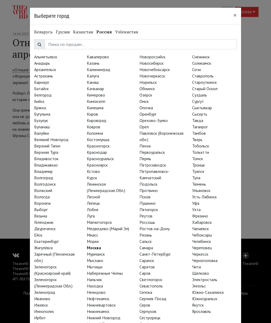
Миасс (92, 235)
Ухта (196, 209)
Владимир (43, 171)
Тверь (197, 139)
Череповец (202, 247)
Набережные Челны (105, 273)
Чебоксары (202, 235)
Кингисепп (96, 101)
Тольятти (200, 152)
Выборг (41, 209)
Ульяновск (201, 190)
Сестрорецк (149, 317)
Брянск (40, 107)
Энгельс (199, 286)
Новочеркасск (152, 75)
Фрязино (200, 216)
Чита (196, 266)
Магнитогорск (99, 222)
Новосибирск (151, 63)
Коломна (95, 133)
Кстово (93, 171)
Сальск (145, 241)
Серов (144, 305)
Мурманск (96, 254)
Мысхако (95, 260)
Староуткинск (204, 82)
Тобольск (200, 146)
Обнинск (147, 88)
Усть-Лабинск (204, 196)
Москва (94, 247)
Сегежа (145, 292)
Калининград (98, 69)
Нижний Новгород (103, 317)
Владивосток (46, 158)
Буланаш (42, 126)
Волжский (43, 190)
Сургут (198, 101)
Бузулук (41, 120)
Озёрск (145, 95)
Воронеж (42, 203)
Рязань (145, 235)
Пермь (145, 158)
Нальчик (94, 279)
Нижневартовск (101, 305)
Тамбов (199, 133)
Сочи (196, 69)
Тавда (197, 120)
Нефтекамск (98, 298)
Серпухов (147, 311)
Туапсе (198, 171)
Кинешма (95, 107)
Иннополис (44, 311)
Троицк (198, 165)
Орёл (144, 126)
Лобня (92, 209)
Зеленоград (44, 292)
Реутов (145, 216)
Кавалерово (98, 56)
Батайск (41, 88)
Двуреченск (45, 228)
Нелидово (96, 292)
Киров (92, 114)
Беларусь (43, 32)
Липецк (93, 203)
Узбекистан (126, 32)
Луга (91, 216)
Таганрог (200, 126)
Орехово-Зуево (153, 120)
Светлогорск (150, 279)
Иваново (42, 298)
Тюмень (199, 184)
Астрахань (43, 75)
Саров (145, 273)
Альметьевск (45, 56)
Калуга (93, 75)
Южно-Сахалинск (208, 292)
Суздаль (199, 95)
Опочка (146, 107)
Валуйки (41, 133)
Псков (145, 196)
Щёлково (200, 273)
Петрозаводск (152, 165)
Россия (104, 32)
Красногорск (98, 146)
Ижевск (41, 305)
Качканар (95, 88)
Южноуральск (204, 298)
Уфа (195, 203)
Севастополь (151, 286)
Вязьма (40, 216)
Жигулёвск (43, 247)
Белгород (43, 95)
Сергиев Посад (152, 298)
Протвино (148, 190)
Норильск (148, 82)
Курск (92, 177)
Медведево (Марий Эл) (108, 228)
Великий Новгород (51, 139)
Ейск (38, 235)
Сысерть (199, 114)
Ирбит (40, 317)
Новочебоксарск (154, 69)
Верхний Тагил (47, 146)
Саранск (146, 260)
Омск (144, 101)
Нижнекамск (98, 311)
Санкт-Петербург (155, 254)
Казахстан (83, 32)
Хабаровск (202, 222)
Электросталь (204, 279)
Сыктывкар (202, 107)
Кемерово (96, 95)
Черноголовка (205, 260)
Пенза (145, 146)
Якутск (198, 305)
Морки (93, 241)
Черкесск (200, 254)
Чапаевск (200, 228)
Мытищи (94, 266)
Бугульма (42, 114)
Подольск (148, 184)
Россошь (147, 222)
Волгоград (43, 177)
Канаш (93, 82)
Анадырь (42, 63)
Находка (95, 286)
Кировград (96, 120)
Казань (93, 63)
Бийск (39, 101)
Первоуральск (152, 152)
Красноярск (97, 165)
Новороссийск (152, 56)
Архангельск (45, 69)
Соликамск (201, 63)
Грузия (63, 32)
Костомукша (98, 139)
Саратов (147, 266)
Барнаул (41, 82)
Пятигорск (148, 209)
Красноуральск (100, 158)
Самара (146, 247)
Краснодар (97, 152)
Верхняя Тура (46, 152)
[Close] (235, 15)
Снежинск (201, 56)
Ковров (93, 126)
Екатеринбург (46, 241)
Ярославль (201, 311)
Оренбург (147, 114)
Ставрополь (203, 75)
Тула (196, 177)
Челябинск (201, 241)
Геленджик (43, 222)
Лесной (93, 196)
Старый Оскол (205, 88)
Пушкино (147, 203)
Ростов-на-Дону (154, 228)
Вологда (42, 196)
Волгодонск (45, 184)
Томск (197, 158)
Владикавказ (46, 165)
